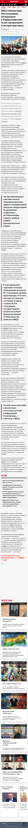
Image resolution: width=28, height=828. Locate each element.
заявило (24, 63)
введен (21, 534)
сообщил (4, 546)
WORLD (15, 4)
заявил (3, 462)
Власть (20, 29)
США (19, 114)
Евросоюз (14, 114)
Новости (3, 7)
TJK (7, 4)
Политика (3, 31)
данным (6, 328)
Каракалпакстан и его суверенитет (9, 33)
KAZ (2, 4)
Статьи (9, 7)
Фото (18, 7)
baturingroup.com (15, 826)
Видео (14, 7)
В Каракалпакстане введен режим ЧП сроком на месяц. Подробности (13, 487)
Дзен (5, 560)
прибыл (12, 525)
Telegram (21, 558)
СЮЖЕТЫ (24, 7)
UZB (12, 4)
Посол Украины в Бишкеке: (7, 788)
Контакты (4, 823)
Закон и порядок (14, 29)
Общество (17, 31)
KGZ (5, 4)
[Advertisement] (14, 584)
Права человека (10, 31)
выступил (5, 529)
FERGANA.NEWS (14, 2)
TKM (9, 4)
